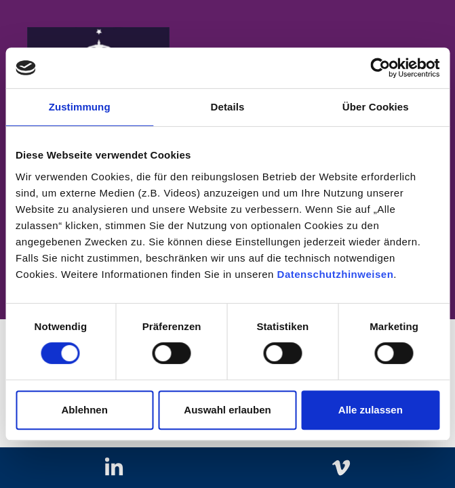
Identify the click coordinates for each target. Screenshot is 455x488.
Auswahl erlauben (227, 409)
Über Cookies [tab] (375, 107)
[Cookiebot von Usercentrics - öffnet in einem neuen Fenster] (380, 68)
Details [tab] (228, 107)
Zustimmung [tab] (80, 107)
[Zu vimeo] (341, 468)
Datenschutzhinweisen (335, 274)
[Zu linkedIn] (113, 468)
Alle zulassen (370, 409)
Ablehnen (85, 409)
